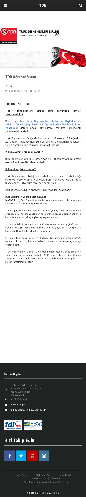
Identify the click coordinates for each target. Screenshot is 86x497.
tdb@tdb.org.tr (18, 404)
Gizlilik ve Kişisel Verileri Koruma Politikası (46, 482)
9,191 (35, 91)
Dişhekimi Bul (43, 475)
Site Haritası (38, 478)
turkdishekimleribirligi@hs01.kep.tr (28, 410)
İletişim (56, 478)
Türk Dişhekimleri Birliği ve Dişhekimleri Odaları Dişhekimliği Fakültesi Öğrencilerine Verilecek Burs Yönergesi (43, 124)
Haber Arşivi (64, 475)
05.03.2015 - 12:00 (16, 91)
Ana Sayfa (22, 475)
